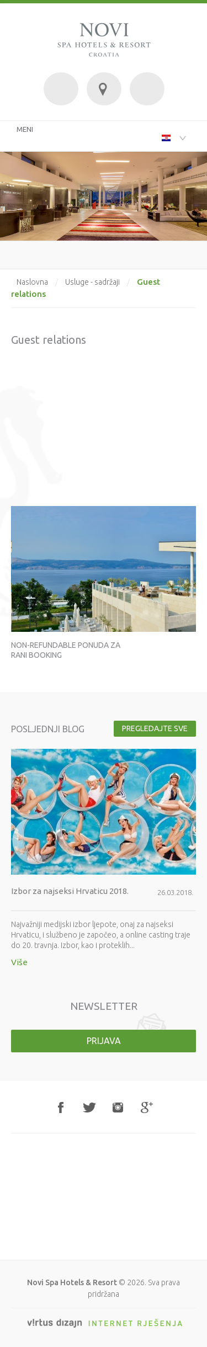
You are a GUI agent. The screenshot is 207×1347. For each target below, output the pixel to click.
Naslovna (32, 282)
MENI (25, 129)
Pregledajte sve (155, 728)
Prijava (104, 1041)
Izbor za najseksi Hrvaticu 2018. (70, 891)
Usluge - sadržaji (92, 282)
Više (19, 962)
